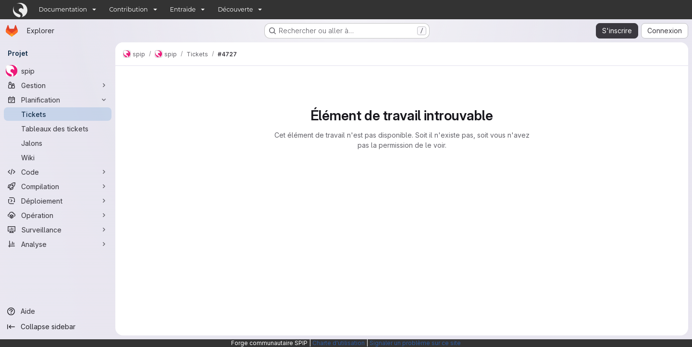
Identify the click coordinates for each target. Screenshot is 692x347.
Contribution (128, 9)
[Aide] (57, 311)
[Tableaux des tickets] (57, 128)
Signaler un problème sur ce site (415, 343)
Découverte (235, 9)
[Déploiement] (57, 200)
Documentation (63, 9)
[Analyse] (57, 244)
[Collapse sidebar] (57, 327)
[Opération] (57, 215)
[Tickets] (57, 114)
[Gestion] (57, 85)
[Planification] (57, 99)
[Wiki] (57, 157)
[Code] (57, 172)
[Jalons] (57, 143)
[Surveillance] (57, 229)
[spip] (57, 70)
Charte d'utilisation (338, 343)
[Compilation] (57, 186)
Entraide (183, 9)
